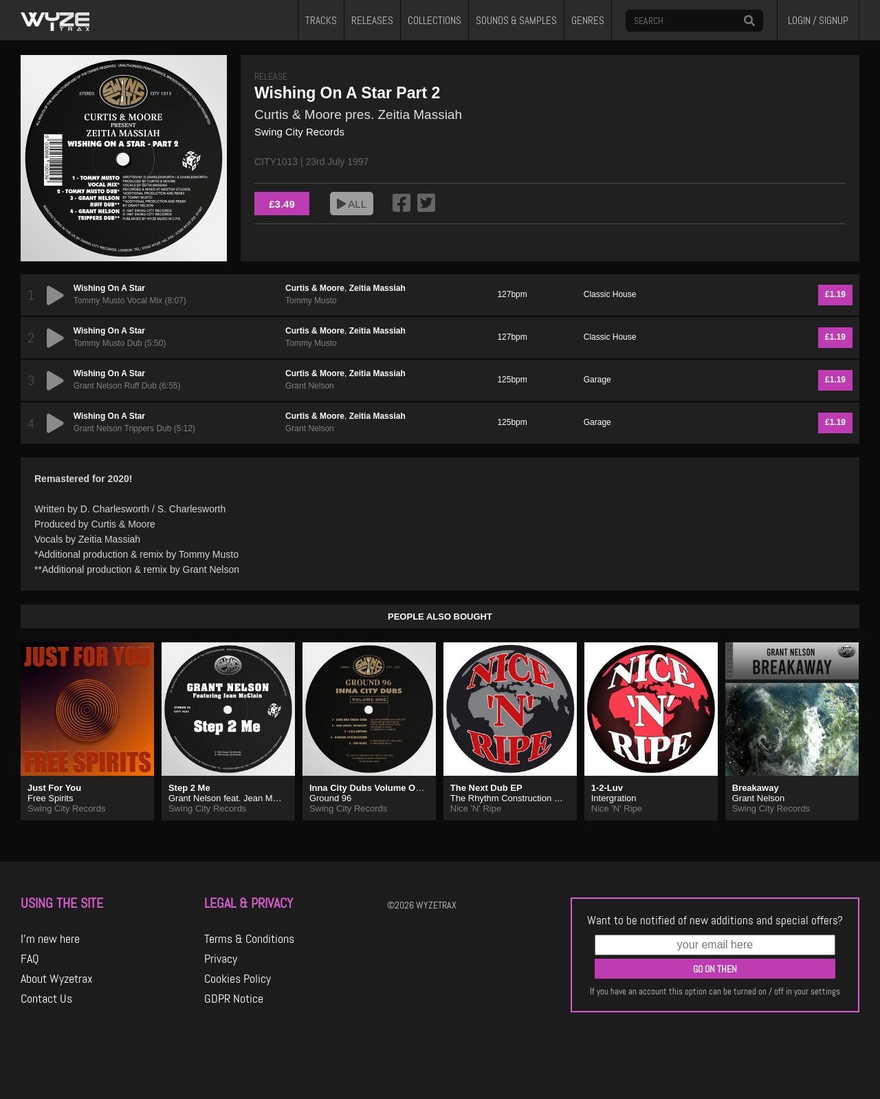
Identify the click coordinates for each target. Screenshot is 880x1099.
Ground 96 (330, 798)
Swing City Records (299, 132)
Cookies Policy (237, 978)
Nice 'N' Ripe (475, 808)
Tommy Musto (311, 300)
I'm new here (50, 939)
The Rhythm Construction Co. (509, 798)
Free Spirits (50, 798)
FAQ (30, 958)
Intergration (614, 798)
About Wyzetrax (57, 978)
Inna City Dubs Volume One (367, 788)
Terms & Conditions (249, 939)
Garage (597, 379)
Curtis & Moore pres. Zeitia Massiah (358, 114)
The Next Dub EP (486, 788)
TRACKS (321, 21)
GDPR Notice (233, 998)
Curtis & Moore (314, 288)
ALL (351, 204)
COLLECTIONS (434, 21)
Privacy (220, 958)
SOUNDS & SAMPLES (516, 21)
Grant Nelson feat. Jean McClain (233, 798)
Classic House (610, 294)
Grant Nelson (309, 386)
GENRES (587, 21)
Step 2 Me (189, 788)
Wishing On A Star (109, 288)
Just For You (54, 788)
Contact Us (46, 998)
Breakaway (755, 788)
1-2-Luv (607, 788)
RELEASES (372, 21)
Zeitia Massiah (377, 288)
